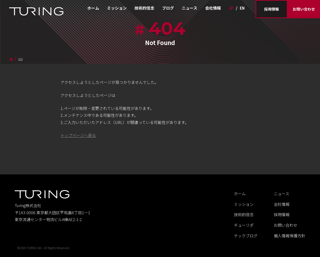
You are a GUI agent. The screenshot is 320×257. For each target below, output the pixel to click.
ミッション (117, 8)
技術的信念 (144, 8)
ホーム (93, 8)
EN (242, 8)
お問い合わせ (304, 9)
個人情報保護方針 (289, 236)
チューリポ (244, 225)
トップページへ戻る (78, 135)
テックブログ (246, 236)
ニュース (189, 8)
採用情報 (271, 9)
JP (231, 8)
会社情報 (213, 8)
